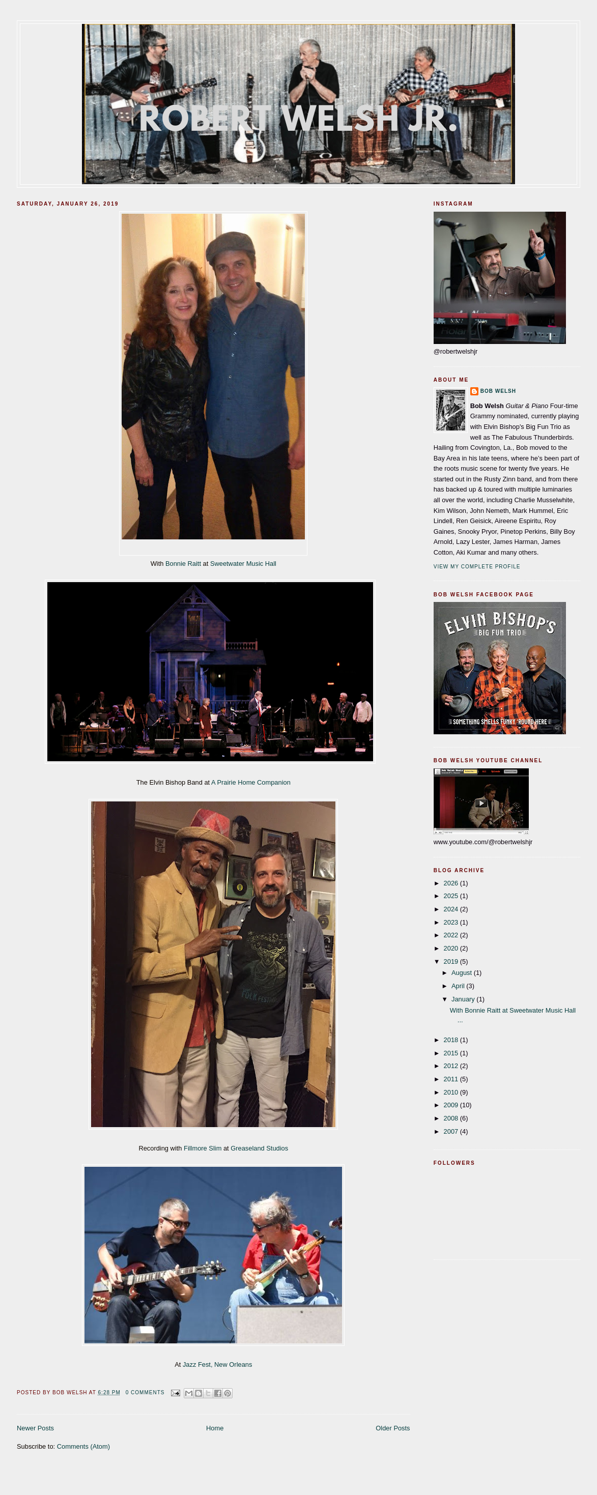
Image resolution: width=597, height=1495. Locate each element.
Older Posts (393, 1428)
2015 (452, 1053)
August (462, 972)
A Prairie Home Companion (251, 782)
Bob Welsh (498, 391)
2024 (452, 909)
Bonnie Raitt (183, 563)
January (463, 999)
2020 (452, 948)
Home (214, 1428)
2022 (452, 935)
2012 (452, 1066)
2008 (452, 1118)
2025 (452, 896)
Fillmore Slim (202, 1148)
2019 (452, 961)
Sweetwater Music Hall (243, 563)
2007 (452, 1131)
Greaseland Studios (259, 1148)
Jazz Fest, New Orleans (217, 1364)
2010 (452, 1092)
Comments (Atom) (83, 1446)
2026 (452, 883)
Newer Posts (35, 1428)
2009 (452, 1105)
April (458, 986)
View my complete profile (477, 566)
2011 (452, 1079)
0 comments (145, 1392)
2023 (452, 922)
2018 (452, 1040)
